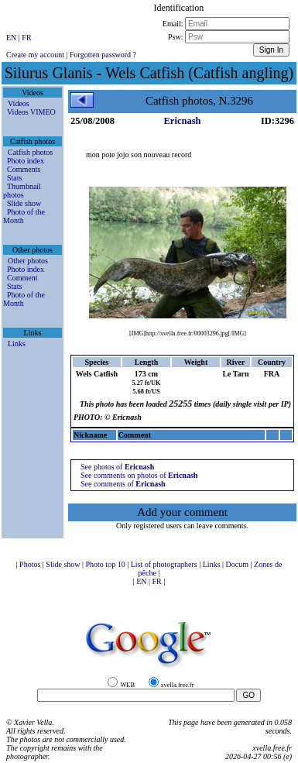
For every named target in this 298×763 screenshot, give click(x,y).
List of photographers (165, 564)
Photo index (25, 160)
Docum (238, 564)
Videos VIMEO (31, 112)
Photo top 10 (107, 564)
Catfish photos (30, 152)
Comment (22, 277)
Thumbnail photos (22, 190)
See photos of (117, 466)
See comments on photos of (138, 475)
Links (17, 343)
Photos (31, 564)
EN (12, 37)
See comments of (123, 483)
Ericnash (182, 120)
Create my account (35, 54)
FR (26, 37)
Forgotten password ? (103, 54)
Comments (23, 169)
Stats (14, 178)
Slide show (24, 203)
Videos (18, 103)
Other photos (28, 260)
